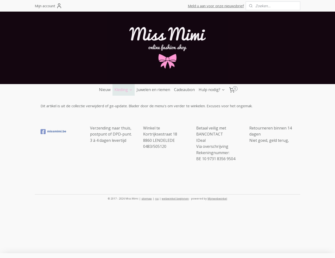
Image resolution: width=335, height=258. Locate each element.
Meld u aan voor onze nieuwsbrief (216, 5)
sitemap (146, 198)
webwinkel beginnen (175, 198)
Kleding (123, 89)
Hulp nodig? (212, 89)
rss (157, 198)
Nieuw (105, 89)
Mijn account (48, 6)
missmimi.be (53, 132)
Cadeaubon (184, 89)
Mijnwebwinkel (217, 198)
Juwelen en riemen (153, 89)
